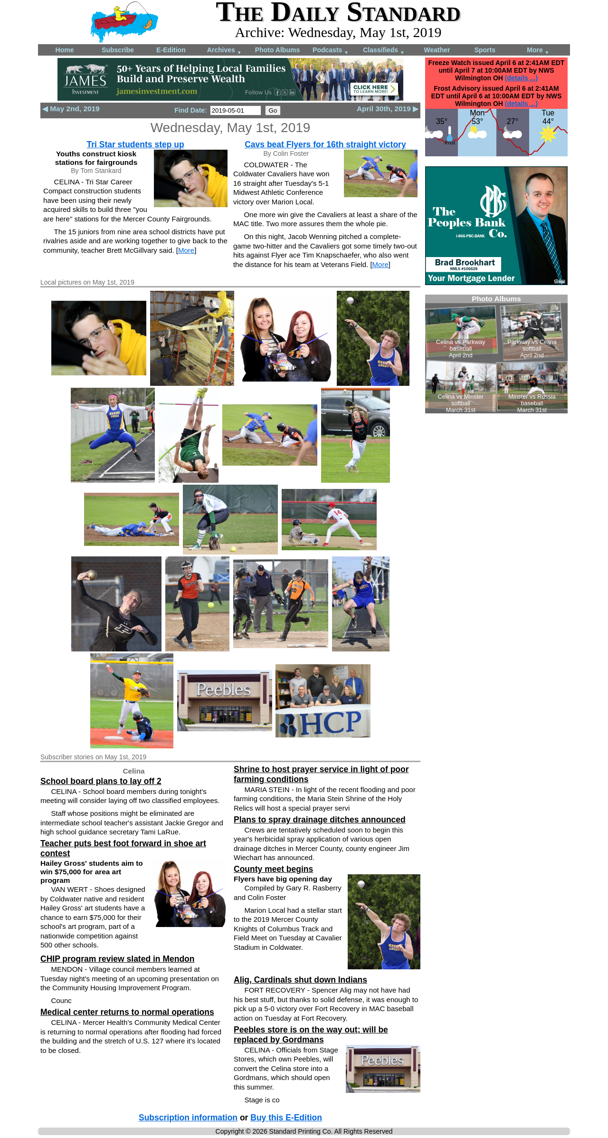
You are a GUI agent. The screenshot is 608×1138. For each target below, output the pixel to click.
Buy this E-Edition (286, 1117)
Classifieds (384, 50)
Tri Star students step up (135, 144)
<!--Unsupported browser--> (496, 354)
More (538, 50)
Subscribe (118, 50)
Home (65, 50)
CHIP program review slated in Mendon (117, 959)
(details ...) (521, 78)
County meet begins (273, 869)
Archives (224, 50)
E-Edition (170, 50)
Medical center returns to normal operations (127, 1012)
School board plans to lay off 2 (101, 781)
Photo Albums (277, 50)
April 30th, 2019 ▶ (387, 109)
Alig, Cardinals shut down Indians (300, 980)
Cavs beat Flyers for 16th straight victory (325, 144)
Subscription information (188, 1117)
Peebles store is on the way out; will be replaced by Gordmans (311, 1034)
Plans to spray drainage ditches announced (320, 819)
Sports (485, 50)
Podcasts (331, 50)
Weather (437, 50)
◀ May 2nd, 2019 (71, 109)
